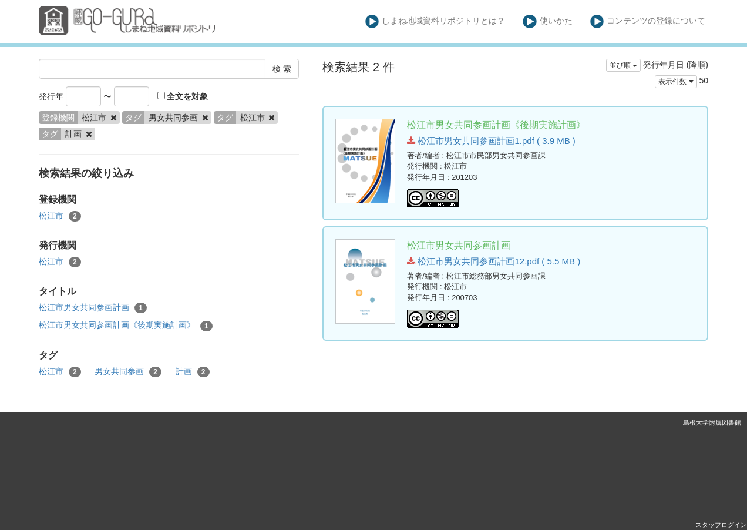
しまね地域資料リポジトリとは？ (435, 21)
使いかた (548, 21)
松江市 (60, 216)
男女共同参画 (128, 372)
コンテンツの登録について (648, 21)
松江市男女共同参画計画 (93, 308)
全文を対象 (182, 96)
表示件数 (675, 82)
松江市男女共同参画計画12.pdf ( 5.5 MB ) (493, 261)
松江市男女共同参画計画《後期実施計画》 (126, 325)
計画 (193, 372)
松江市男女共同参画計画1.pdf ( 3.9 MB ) (491, 141)
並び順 (623, 65)
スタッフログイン (721, 524)
